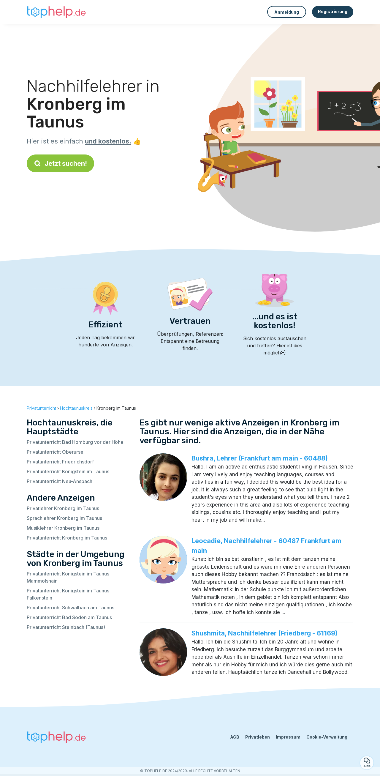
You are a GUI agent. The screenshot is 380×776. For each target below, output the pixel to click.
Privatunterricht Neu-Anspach (59, 481)
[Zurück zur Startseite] (56, 12)
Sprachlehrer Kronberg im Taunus (64, 518)
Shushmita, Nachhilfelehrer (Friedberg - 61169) (264, 633)
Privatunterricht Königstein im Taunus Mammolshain (68, 577)
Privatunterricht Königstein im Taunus (68, 471)
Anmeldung (286, 12)
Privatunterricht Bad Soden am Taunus (69, 617)
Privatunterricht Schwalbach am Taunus (70, 608)
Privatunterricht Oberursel (56, 452)
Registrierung (332, 11)
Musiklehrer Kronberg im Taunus (63, 528)
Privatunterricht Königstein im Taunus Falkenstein (68, 594)
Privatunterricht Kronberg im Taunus (67, 538)
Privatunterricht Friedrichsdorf (60, 462)
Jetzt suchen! (60, 163)
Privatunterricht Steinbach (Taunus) (66, 627)
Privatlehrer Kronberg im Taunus (63, 508)
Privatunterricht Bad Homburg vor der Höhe (75, 442)
